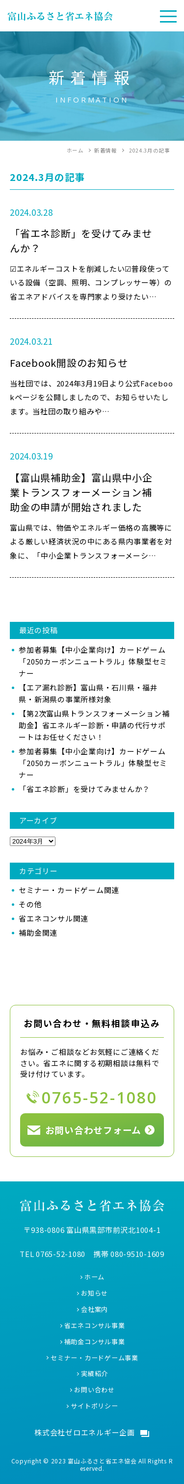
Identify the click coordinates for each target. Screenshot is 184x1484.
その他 (30, 904)
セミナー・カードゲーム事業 (94, 1357)
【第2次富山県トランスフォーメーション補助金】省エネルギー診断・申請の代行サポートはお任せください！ (94, 725)
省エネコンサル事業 (94, 1325)
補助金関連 (38, 932)
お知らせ (94, 1293)
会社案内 (94, 1309)
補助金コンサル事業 (94, 1341)
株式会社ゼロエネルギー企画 (84, 1432)
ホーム (94, 1276)
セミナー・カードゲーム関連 (69, 890)
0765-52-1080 (100, 1097)
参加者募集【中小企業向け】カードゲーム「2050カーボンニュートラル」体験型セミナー (93, 661)
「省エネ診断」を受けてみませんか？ (84, 789)
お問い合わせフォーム (93, 1129)
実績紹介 (94, 1373)
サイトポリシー (94, 1405)
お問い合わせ (94, 1389)
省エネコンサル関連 (53, 918)
